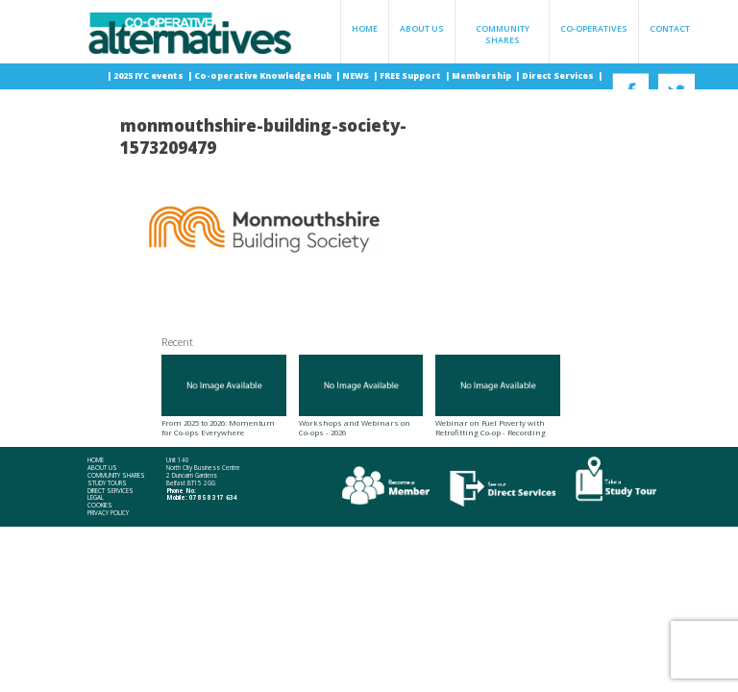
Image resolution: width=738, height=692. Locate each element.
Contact (670, 29)
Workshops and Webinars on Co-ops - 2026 (361, 396)
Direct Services (559, 76)
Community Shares (502, 34)
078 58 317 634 (213, 497)
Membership (482, 76)
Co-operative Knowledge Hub (263, 76)
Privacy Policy (108, 513)
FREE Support (411, 76)
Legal (95, 498)
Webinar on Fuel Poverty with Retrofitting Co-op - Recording (497, 396)
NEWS (356, 76)
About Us (422, 29)
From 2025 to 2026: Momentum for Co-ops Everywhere (223, 396)
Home (365, 29)
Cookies (99, 505)
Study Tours (107, 483)
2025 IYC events (149, 76)
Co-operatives (593, 29)
